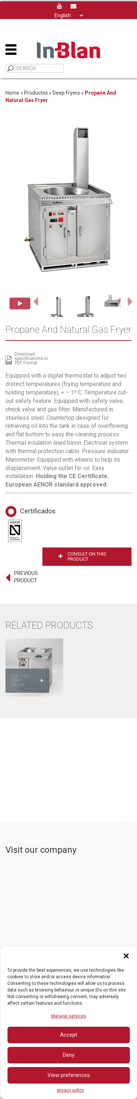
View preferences (68, 1075)
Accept (68, 1034)
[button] (126, 956)
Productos (36, 93)
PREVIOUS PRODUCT (26, 576)
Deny (69, 1055)
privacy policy (70, 1090)
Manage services (68, 1016)
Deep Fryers (66, 93)
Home (12, 93)
